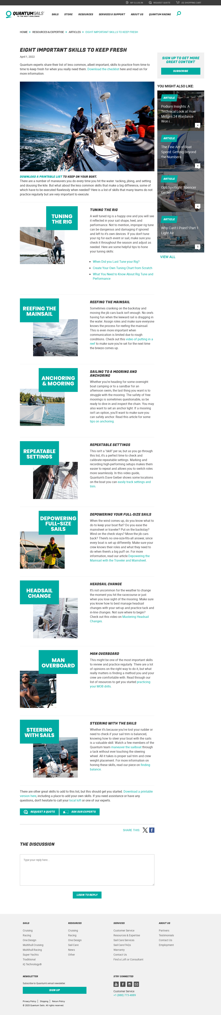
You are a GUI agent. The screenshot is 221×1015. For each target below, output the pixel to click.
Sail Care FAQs (122, 945)
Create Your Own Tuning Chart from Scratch (122, 268)
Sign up (54, 990)
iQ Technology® (32, 964)
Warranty (119, 950)
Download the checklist (103, 69)
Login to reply (87, 895)
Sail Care (73, 945)
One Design (29, 940)
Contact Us (120, 954)
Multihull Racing (32, 950)
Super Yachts (31, 954)
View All (167, 256)
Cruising (28, 930)
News (71, 950)
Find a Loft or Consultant (128, 959)
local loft (75, 800)
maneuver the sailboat (126, 747)
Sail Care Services (123, 940)
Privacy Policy (29, 1001)
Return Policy (58, 1001)
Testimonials (166, 935)
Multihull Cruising (33, 945)
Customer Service (123, 930)
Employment (166, 945)
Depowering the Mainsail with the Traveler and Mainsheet (120, 558)
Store (68, 14)
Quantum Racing (160, 14)
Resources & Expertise (126, 935)
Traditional (29, 959)
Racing (27, 935)
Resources (85, 14)
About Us (137, 14)
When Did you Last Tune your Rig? (116, 261)
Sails (55, 14)
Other (71, 954)
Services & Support (112, 14)
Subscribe (180, 71)
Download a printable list (41, 177)
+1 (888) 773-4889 (124, 995)
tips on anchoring (102, 421)
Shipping (44, 1001)
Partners (164, 930)
